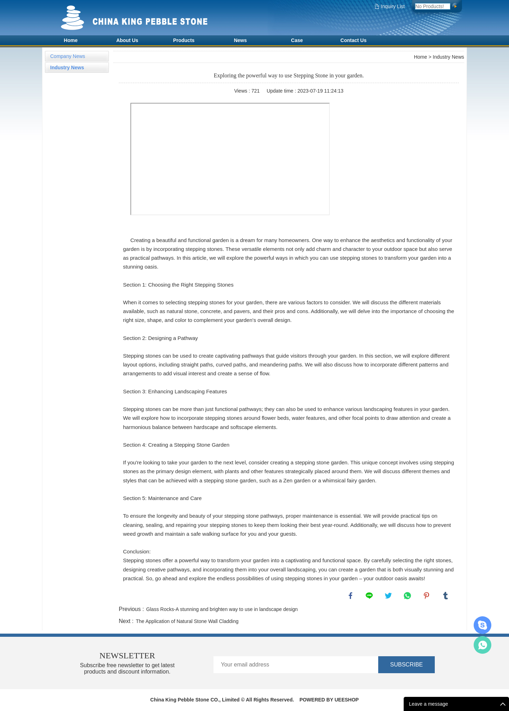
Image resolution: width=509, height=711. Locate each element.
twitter (389, 596)
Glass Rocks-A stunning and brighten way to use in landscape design (222, 610)
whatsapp (408, 596)
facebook (351, 596)
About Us (127, 40)
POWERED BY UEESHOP (329, 700)
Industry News (67, 67)
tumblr (446, 596)
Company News (67, 56)
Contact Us (353, 40)
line (370, 596)
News (240, 40)
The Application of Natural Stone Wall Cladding (187, 622)
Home (71, 40)
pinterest (427, 596)
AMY (482, 625)
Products (184, 40)
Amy (482, 645)
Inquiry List (393, 6)
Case (297, 40)
